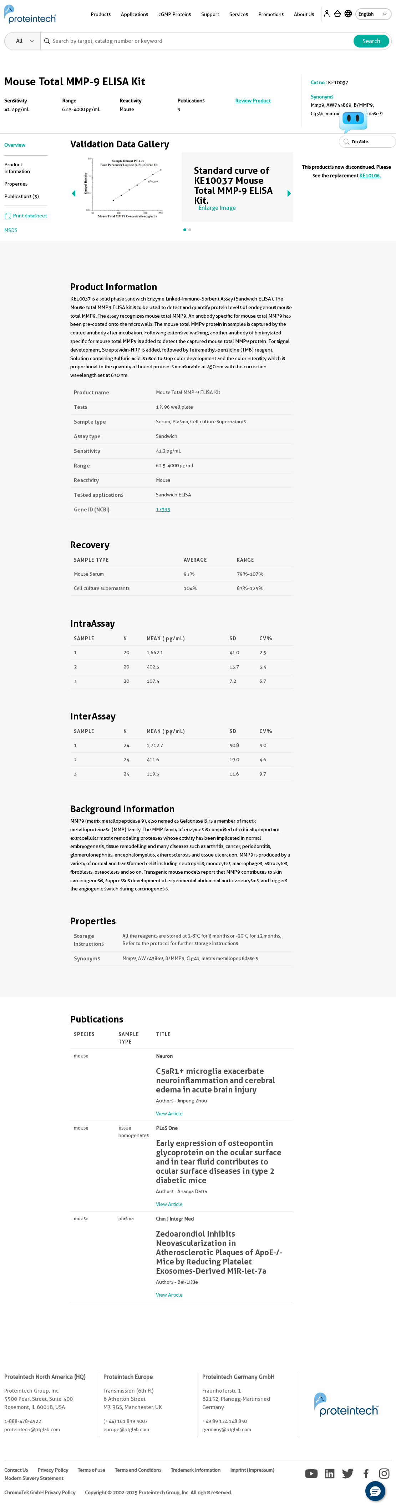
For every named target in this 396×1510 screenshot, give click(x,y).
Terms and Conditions (138, 1470)
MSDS (10, 230)
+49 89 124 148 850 (224, 1421)
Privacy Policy (52, 1470)
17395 (163, 509)
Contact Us (16, 1470)
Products (101, 14)
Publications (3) (21, 196)
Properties (15, 184)
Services (238, 14)
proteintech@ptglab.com (32, 1429)
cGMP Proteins (174, 14)
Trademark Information (195, 1470)
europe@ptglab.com (126, 1429)
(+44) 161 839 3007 (125, 1421)
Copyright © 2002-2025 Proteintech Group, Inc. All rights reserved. (158, 1492)
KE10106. (370, 175)
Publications (190, 100)
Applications (134, 14)
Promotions (271, 14)
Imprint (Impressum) (252, 1470)
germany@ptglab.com (226, 1429)
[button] (375, 1491)
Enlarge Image (217, 207)
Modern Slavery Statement (33, 1478)
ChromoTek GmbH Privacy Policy (39, 1492)
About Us (304, 14)
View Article (169, 1113)
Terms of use (91, 1470)
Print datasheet (25, 215)
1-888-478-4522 (22, 1421)
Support (210, 14)
